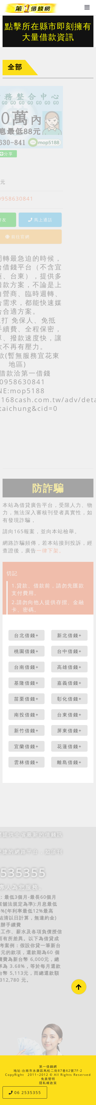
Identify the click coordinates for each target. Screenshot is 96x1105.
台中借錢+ (69, 651)
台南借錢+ (26, 667)
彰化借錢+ (69, 699)
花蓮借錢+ (69, 746)
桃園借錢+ (26, 651)
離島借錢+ (69, 762)
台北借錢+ (26, 635)
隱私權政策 (48, 1083)
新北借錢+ (69, 635)
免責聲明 (48, 1079)
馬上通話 (25, 220)
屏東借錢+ (69, 730)
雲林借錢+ (26, 762)
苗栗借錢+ (26, 699)
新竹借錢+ (26, 730)
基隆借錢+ (26, 683)
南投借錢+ (26, 715)
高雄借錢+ (69, 667)
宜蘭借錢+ (26, 746)
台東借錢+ (69, 715)
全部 (15, 66)
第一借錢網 (48, 1066)
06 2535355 (25, 1092)
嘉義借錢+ (69, 683)
